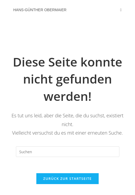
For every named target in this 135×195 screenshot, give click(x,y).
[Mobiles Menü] (121, 10)
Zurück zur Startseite (67, 178)
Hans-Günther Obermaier (40, 10)
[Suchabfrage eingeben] (67, 151)
